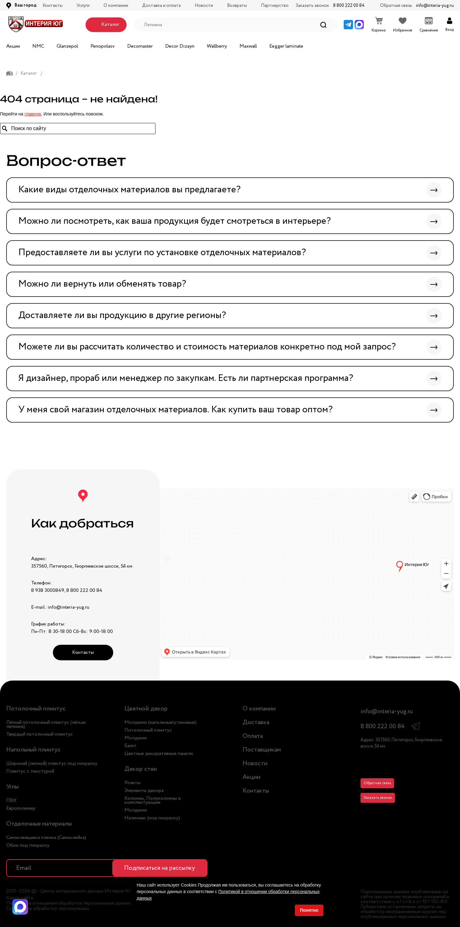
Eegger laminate (286, 46)
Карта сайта (19, 898)
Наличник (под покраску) (152, 818)
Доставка (256, 722)
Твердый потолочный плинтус (39, 734)
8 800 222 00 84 (349, 5)
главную (33, 113)
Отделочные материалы (39, 823)
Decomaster (140, 46)
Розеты (132, 782)
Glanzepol (67, 46)
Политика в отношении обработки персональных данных (68, 903)
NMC (38, 46)
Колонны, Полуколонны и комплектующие (152, 800)
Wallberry (217, 46)
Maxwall (248, 46)
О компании (116, 5)
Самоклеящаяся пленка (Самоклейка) (46, 837)
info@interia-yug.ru (435, 5)
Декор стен (140, 769)
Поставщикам (262, 749)
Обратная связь (377, 783)
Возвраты (237, 5)
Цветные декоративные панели (158, 753)
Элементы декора (144, 790)
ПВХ (11, 800)
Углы (12, 786)
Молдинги (135, 738)
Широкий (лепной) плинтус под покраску (51, 763)
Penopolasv (103, 46)
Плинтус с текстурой (30, 771)
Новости (204, 5)
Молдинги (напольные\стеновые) (160, 722)
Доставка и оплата (161, 5)
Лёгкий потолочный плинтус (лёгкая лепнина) (46, 724)
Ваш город (25, 5)
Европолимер (20, 808)
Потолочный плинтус (36, 708)
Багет (130, 745)
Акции (13, 46)
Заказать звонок (378, 797)
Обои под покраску (27, 845)
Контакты (53, 5)
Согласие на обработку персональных (47, 909)
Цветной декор (146, 708)
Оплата (253, 736)
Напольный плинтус (33, 749)
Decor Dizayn (179, 46)
